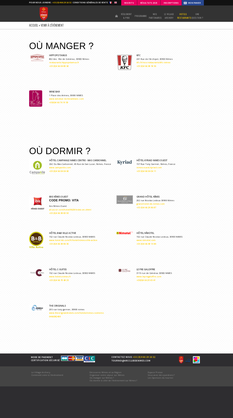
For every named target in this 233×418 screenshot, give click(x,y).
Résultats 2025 (148, 2)
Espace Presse (155, 372)
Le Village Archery (40, 372)
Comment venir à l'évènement (47, 375)
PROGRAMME (141, 15)
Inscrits (129, 2)
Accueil (116, 16)
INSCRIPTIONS (171, 2)
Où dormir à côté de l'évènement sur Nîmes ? (113, 380)
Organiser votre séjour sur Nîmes (107, 375)
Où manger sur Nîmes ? (102, 377)
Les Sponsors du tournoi (160, 377)
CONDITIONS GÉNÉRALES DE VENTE (90, 2)
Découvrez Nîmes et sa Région (105, 372)
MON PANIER (194, 2)
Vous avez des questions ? (161, 375)
